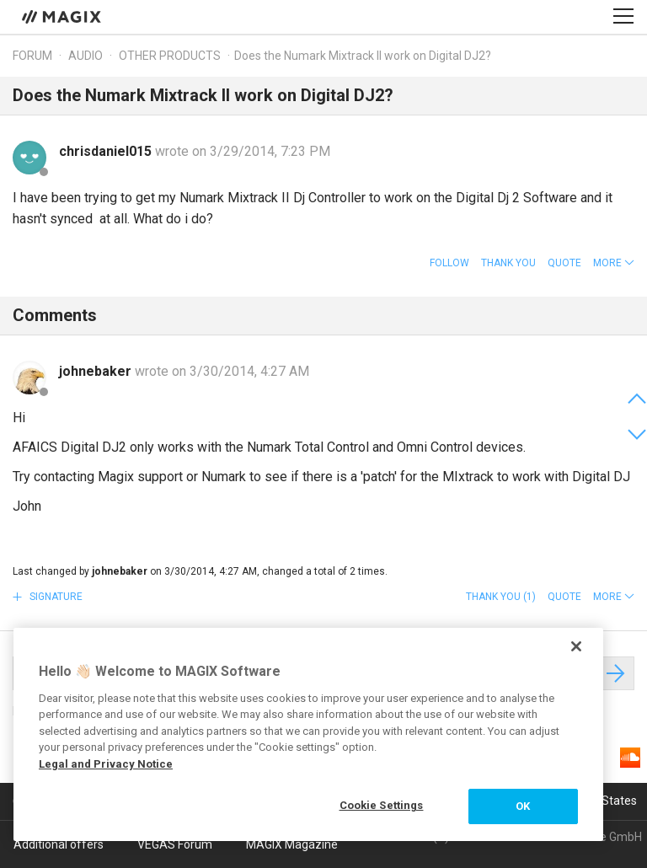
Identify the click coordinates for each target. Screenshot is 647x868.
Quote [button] (564, 263)
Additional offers (58, 844)
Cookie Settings (382, 805)
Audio (85, 55)
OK (523, 806)
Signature (55, 597)
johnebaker (97, 371)
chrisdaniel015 (107, 151)
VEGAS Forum (174, 844)
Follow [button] (449, 263)
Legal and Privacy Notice (106, 764)
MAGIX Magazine (292, 844)
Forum (32, 55)
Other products (170, 55)
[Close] (576, 646)
